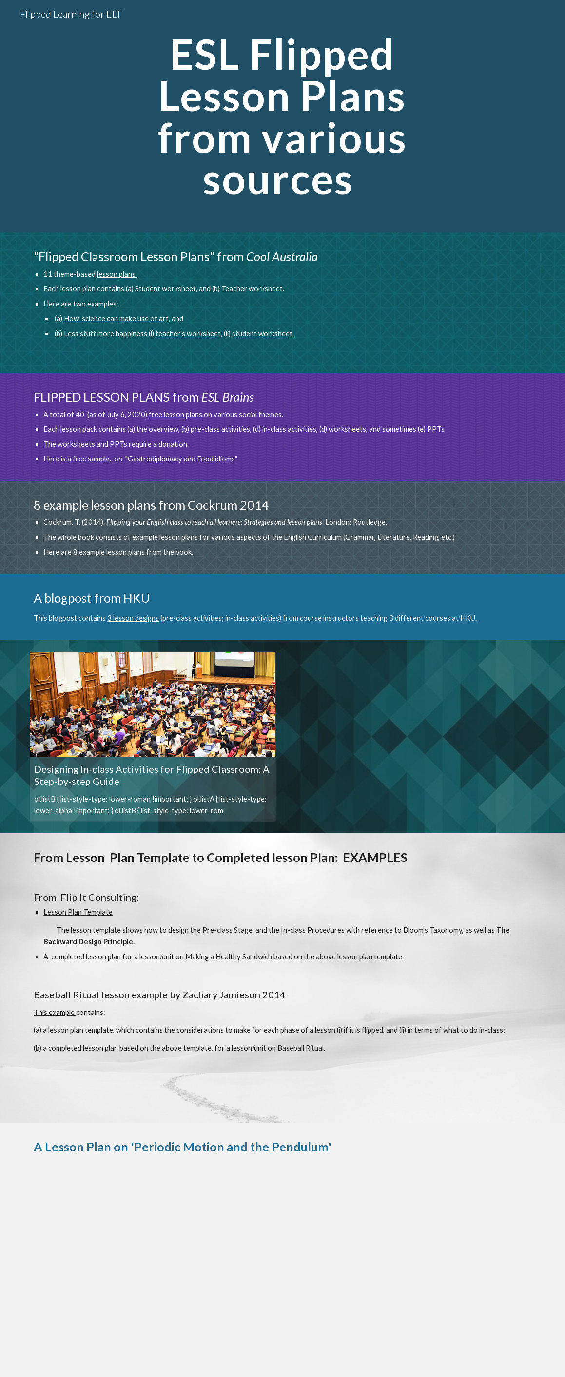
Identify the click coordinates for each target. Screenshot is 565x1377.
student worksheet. (263, 333)
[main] (282, 116)
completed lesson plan (86, 957)
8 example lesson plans (108, 552)
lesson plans (117, 274)
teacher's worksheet (188, 333)
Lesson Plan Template (78, 912)
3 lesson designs (133, 618)
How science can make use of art (115, 318)
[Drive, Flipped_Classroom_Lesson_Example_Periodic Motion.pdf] (282, 1274)
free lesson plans (175, 414)
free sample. (93, 459)
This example (55, 1012)
